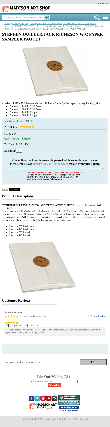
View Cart (102, 3)
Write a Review (97, 316)
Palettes (46, 26)
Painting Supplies (20, 23)
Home (7, 23)
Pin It (5, 189)
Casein (33, 23)
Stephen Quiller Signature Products (67, 26)
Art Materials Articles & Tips (76, 23)
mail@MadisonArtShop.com (50, 163)
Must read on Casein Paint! (49, 23)
